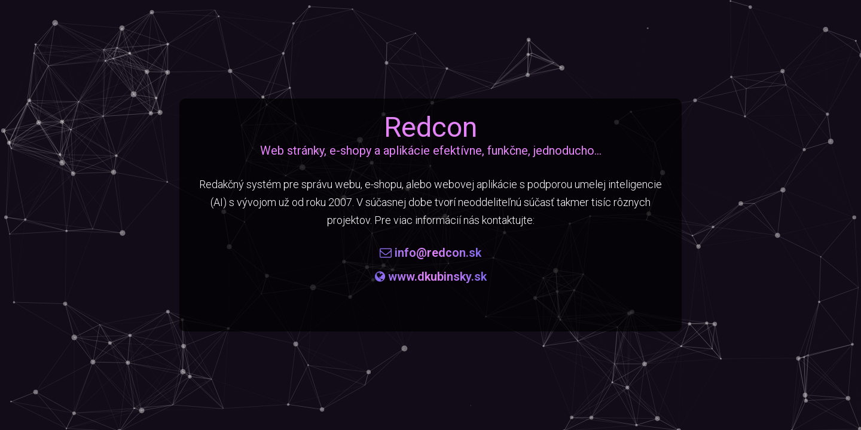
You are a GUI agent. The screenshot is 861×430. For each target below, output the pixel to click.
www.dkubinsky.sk (431, 276)
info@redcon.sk (430, 252)
